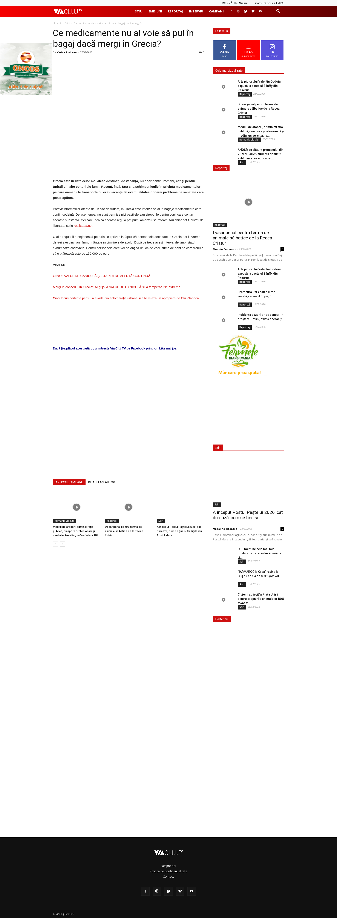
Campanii (216, 11)
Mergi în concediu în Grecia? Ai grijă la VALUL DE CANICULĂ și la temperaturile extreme (116, 287)
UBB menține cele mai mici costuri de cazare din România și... (259, 553)
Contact (168, 876)
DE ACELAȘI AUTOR (101, 482)
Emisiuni (155, 11)
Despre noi (168, 866)
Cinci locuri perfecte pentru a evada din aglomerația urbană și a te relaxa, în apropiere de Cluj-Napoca (126, 298)
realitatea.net (83, 225)
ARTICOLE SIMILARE (69, 482)
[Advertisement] (128, 394)
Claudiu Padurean (224, 249)
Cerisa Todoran (67, 52)
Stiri (138, 11)
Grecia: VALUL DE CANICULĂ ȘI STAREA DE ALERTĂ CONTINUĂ (101, 276)
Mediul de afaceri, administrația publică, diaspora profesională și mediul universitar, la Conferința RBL (75, 531)
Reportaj (175, 11)
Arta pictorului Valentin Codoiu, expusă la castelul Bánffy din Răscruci (259, 86)
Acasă (57, 23)
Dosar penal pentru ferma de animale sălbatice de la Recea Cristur (124, 531)
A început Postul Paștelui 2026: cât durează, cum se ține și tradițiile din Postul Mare (179, 531)
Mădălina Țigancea (225, 528)
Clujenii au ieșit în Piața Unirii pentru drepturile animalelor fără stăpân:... (261, 599)
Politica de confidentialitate (168, 871)
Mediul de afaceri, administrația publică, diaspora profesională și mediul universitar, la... (261, 131)
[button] (278, 12)
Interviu (196, 11)
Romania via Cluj (64, 521)
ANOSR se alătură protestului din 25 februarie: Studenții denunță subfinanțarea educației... (260, 154)
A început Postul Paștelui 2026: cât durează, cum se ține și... (248, 515)
